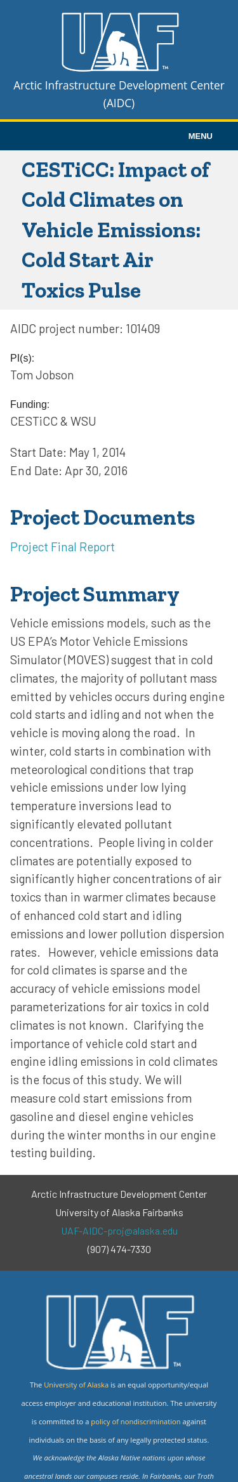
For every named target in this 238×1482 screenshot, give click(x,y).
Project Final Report (62, 546)
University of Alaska (76, 1384)
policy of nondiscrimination (135, 1421)
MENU (200, 136)
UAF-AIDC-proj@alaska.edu (119, 1230)
